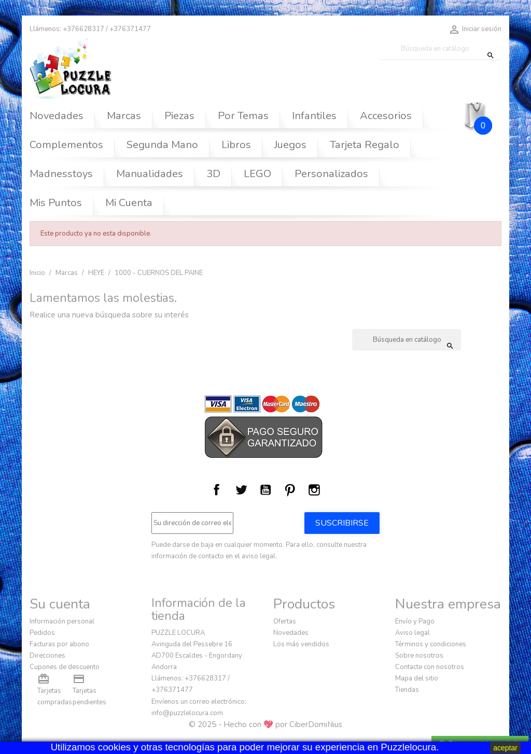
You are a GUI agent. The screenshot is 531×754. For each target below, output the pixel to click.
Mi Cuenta (128, 203)
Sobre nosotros (419, 655)
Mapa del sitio (416, 678)
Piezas (179, 116)
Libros (236, 145)
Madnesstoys (61, 174)
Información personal (62, 621)
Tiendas (407, 689)
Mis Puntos (56, 203)
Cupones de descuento (65, 667)
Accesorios (386, 116)
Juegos (290, 145)
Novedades (56, 116)
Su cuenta (60, 603)
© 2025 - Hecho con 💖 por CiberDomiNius (265, 724)
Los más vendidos (301, 644)
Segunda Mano (162, 145)
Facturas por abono (59, 644)
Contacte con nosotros (429, 667)
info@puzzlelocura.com (187, 713)
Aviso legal (412, 632)
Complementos (66, 145)
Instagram (314, 490)
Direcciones (47, 655)
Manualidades (149, 174)
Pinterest (290, 490)
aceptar (505, 748)
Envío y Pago (415, 621)
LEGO (257, 174)
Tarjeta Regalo (364, 145)
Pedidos (42, 632)
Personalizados (331, 174)
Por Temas (243, 116)
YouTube (265, 490)
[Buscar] (440, 49)
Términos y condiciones (430, 644)
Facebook (216, 490)
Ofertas (284, 621)
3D (213, 174)
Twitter (241, 490)
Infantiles (314, 116)
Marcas (124, 116)
